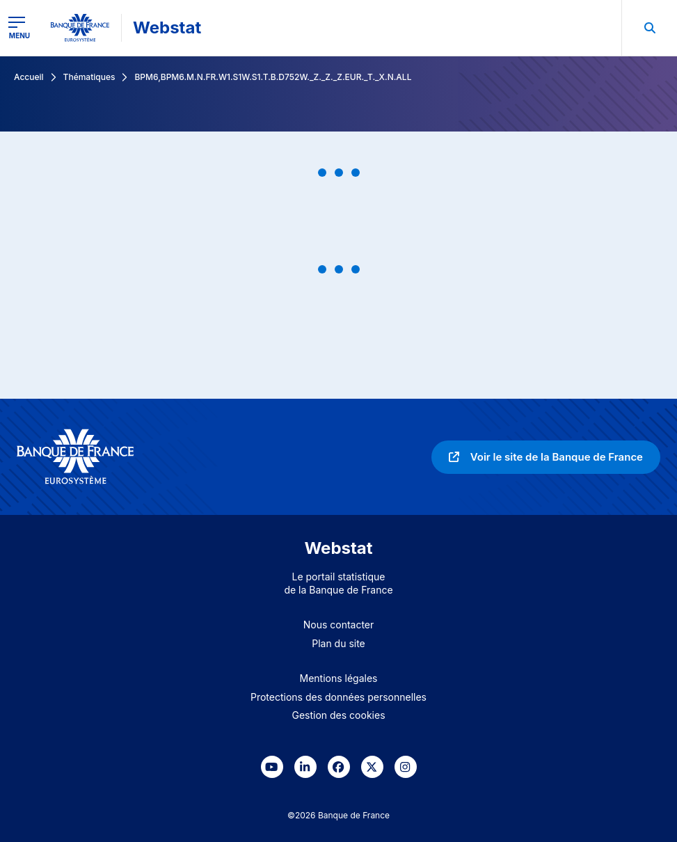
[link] (545, 457)
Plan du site (338, 643)
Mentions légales (339, 678)
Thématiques (89, 77)
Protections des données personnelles (338, 697)
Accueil (29, 77)
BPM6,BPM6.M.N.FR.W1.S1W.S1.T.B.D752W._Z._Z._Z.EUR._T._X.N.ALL (272, 77)
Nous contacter (338, 624)
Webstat (167, 27)
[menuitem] (649, 28)
